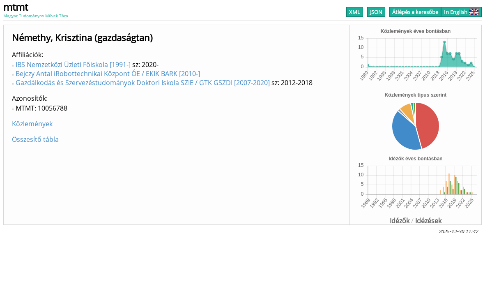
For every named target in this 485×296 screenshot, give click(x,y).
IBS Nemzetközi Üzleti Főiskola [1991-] (73, 64)
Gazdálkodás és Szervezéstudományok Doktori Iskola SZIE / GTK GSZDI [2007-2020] (143, 82)
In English (461, 12)
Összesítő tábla (35, 139)
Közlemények (32, 123)
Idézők (399, 220)
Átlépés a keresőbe (415, 12)
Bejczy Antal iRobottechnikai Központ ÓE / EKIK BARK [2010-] (108, 73)
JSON (376, 12)
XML (354, 12)
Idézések (428, 220)
